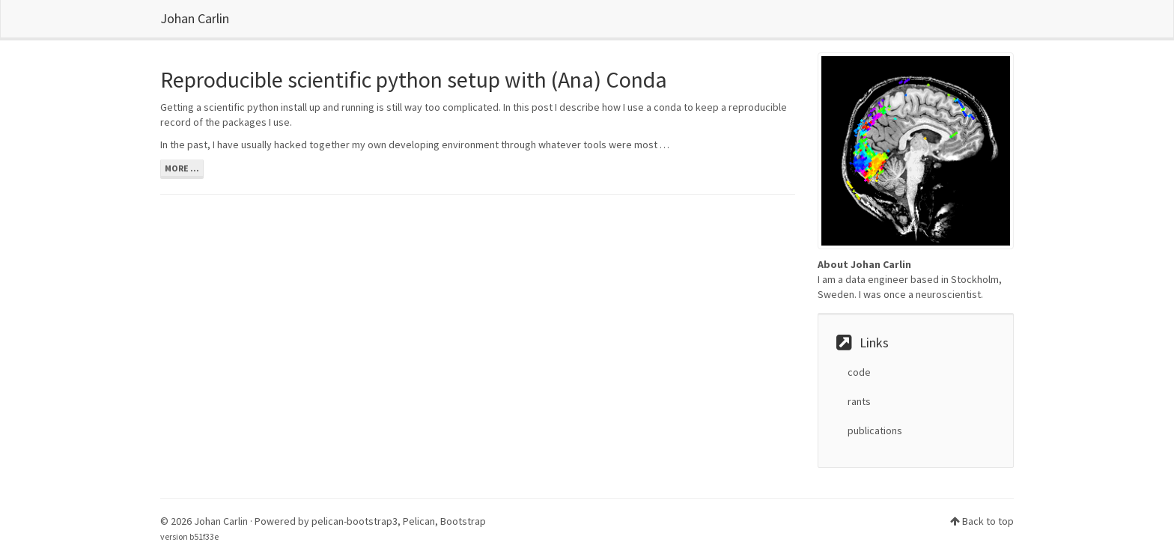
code (859, 372)
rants (859, 401)
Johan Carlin (194, 18)
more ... (182, 168)
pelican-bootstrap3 (354, 521)
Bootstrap (463, 521)
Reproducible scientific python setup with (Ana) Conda (413, 79)
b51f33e (204, 536)
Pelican (419, 521)
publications (875, 430)
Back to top (988, 521)
